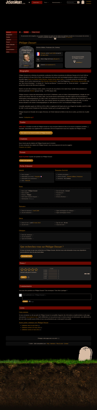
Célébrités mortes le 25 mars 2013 (31, 327)
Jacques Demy (52, 79)
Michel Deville (53, 81)
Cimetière (36, 2)
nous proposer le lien (32, 317)
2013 (46, 55)
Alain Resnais (45, 81)
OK (55, 38)
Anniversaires (56, 2)
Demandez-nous (26, 256)
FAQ (48, 343)
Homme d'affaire (71, 176)
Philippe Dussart (35, 32)
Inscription (88, 1)
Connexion (88, 3)
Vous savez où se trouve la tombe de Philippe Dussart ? (36, 133)
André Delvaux (74, 81)
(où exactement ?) (50, 64)
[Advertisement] (48, 18)
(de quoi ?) (56, 59)
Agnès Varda (60, 79)
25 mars (43, 55)
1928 (54, 53)
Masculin (27, 180)
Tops (45, 2)
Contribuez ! (79, 62)
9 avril (50, 53)
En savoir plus (69, 37)
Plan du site (60, 343)
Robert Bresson (43, 79)
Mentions (52, 343)
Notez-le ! (26, 65)
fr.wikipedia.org (28, 117)
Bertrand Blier (83, 81)
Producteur (80, 176)
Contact (66, 343)
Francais (43, 53)
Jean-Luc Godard (33, 79)
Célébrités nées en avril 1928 (30, 325)
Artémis (32, 91)
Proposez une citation (25, 147)
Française (37, 176)
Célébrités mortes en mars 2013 (30, 329)
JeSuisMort (14, 2)
